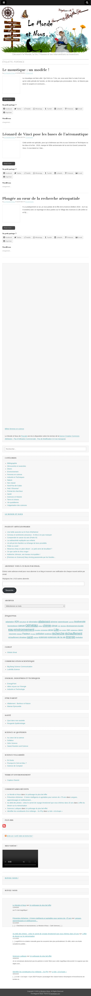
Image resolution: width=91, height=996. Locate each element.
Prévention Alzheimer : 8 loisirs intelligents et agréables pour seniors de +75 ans (36, 797)
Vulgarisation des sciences (17, 505)
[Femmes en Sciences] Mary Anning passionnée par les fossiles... (31, 557)
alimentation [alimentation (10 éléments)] (33, 622)
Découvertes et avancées (16, 466)
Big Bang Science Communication (19, 667)
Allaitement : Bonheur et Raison (19, 703)
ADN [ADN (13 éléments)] (16, 621)
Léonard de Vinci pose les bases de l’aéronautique (45, 134)
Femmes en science (14, 474)
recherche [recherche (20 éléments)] (58, 633)
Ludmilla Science (13, 669)
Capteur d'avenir (13, 780)
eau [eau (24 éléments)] (11, 629)
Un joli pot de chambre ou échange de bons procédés (27, 543)
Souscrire (9, 590)
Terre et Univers (13, 500)
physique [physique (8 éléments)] (33, 634)
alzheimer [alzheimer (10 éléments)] (54, 622)
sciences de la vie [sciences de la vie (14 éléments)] (57, 637)
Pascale (24, 436)
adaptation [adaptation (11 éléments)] (10, 622)
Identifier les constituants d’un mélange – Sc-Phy (25, 811)
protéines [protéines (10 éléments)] (48, 634)
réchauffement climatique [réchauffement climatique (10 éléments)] (17, 637)
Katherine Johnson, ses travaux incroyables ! (23, 554)
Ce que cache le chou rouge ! (18, 551)
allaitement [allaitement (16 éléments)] (44, 621)
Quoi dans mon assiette (16, 720)
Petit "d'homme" (13, 488)
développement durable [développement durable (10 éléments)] (75, 626)
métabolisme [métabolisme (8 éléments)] (74, 630)
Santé (9, 494)
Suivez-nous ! (11, 878)
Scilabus (10, 740)
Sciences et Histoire (14, 497)
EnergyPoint (11, 684)
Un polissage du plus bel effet (36, 794)
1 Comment (29, 73)
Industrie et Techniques (15, 477)
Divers (9, 469)
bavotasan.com (55, 994)
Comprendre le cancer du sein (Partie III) (22, 538)
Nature (9, 480)
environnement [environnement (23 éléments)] (24, 629)
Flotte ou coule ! (13, 546)
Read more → (9, 99)
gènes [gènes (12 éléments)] (50, 630)
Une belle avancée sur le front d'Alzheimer (22, 532)
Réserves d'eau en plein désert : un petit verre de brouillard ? (29, 549)
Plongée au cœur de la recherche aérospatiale (41, 198)
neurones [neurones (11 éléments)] (12, 634)
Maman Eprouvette (14, 706)
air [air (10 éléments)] (27, 622)
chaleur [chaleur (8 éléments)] (40, 626)
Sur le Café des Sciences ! (20, 836)
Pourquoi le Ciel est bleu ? (17, 763)
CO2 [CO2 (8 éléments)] (59, 626)
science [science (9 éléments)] (35, 637)
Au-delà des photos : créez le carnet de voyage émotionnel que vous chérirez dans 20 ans (40, 803)
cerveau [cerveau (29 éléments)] (31, 625)
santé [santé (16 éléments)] (30, 637)
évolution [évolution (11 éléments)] (79, 637)
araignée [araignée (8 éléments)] (71, 622)
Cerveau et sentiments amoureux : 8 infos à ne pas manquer (29, 535)
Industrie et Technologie (16, 689)
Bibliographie (12, 463)
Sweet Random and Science (17, 746)
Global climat (12, 652)
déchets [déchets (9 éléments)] (63, 626)
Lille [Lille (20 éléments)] (56, 629)
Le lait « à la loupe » (55, 811)
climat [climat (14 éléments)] (54, 625)
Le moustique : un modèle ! (25, 70)
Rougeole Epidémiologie (16, 723)
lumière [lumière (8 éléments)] (64, 630)
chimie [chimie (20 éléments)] (47, 625)
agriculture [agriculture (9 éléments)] (22, 622)
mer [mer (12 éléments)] (68, 630)
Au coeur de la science (15, 738)
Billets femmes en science (14, 429)
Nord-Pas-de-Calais (14, 486)
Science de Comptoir (15, 766)
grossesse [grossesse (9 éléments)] (44, 630)
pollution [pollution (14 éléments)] (40, 633)
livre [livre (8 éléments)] (60, 630)
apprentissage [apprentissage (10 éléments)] (63, 622)
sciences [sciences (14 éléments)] (43, 637)
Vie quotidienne (13, 502)
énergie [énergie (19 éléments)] (70, 637)
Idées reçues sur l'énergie (16, 686)
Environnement (12, 472)
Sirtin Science (12, 743)
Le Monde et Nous (9, 73)
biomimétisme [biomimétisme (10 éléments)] (12, 626)
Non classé (11, 483)
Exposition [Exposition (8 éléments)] (38, 630)
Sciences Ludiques (14, 808)
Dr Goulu (10, 760)
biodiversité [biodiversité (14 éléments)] (79, 621)
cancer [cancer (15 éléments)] (21, 625)
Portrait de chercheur (15, 491)
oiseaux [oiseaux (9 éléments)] (19, 634)
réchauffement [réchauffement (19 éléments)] (73, 633)
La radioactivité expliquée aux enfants (21, 540)
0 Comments (29, 202)
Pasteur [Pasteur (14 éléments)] (26, 633)
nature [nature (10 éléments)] (80, 630)
